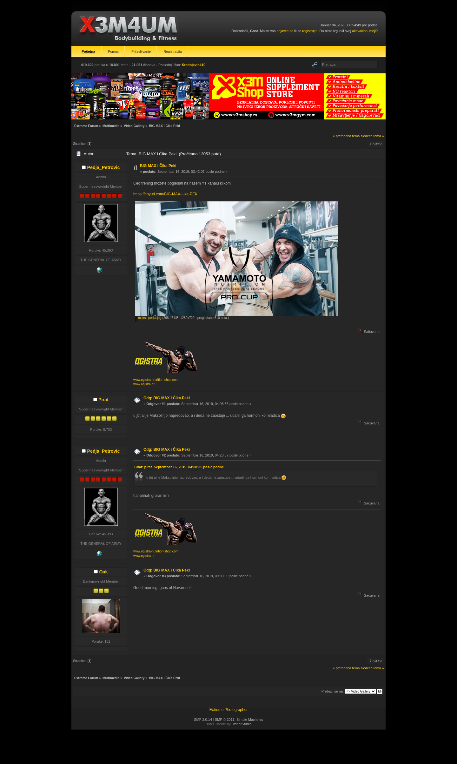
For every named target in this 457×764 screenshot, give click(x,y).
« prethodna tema (346, 136)
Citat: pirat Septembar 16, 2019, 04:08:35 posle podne (179, 467)
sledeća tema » (372, 136)
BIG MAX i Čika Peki (158, 166)
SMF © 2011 (225, 719)
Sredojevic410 (193, 65)
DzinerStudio (242, 724)
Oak (103, 571)
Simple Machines (249, 719)
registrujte (309, 31)
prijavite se (284, 31)
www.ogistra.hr (144, 384)
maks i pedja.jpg (148, 318)
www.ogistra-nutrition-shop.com (155, 380)
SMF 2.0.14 (203, 719)
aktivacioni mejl (364, 31)
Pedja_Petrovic (103, 167)
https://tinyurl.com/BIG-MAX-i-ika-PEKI (165, 194)
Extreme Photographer (228, 709)
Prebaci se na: (332, 691)
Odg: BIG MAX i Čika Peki (166, 398)
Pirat (103, 399)
